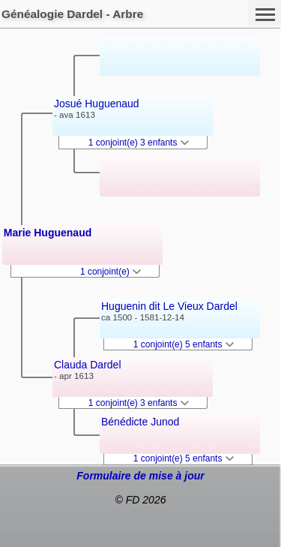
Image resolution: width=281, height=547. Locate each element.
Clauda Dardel (87, 365)
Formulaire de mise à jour (140, 476)
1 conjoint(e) (110, 271)
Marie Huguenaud (47, 233)
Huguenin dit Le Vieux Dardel (169, 306)
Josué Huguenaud (96, 104)
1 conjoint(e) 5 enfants (183, 344)
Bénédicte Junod (140, 422)
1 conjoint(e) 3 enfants (138, 142)
